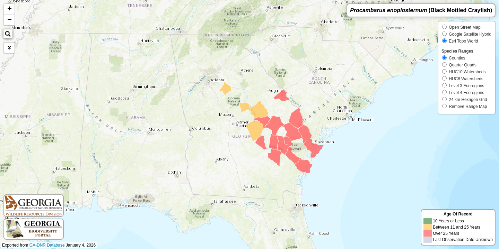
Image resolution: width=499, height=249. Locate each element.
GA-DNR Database (47, 245)
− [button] (9, 20)
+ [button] (9, 9)
